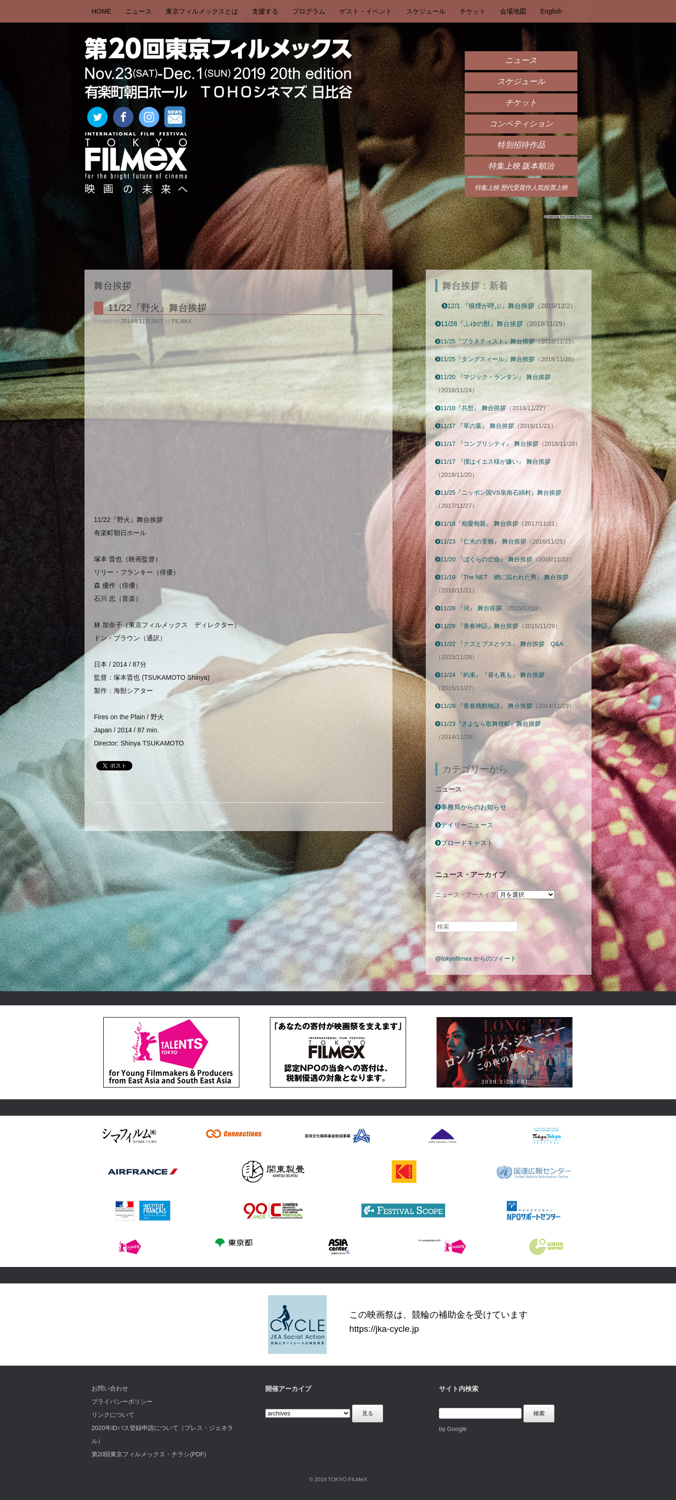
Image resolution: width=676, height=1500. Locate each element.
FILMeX (182, 321)
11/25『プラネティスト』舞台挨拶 (485, 341)
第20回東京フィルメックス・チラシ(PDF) (149, 1454)
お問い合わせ (110, 1388)
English (551, 11)
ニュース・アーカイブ (465, 894)
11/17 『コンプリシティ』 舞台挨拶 (486, 443)
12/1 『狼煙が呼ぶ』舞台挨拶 (488, 306)
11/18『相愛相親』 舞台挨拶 (476, 523)
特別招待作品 (521, 144)
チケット (473, 11)
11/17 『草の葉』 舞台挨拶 (474, 425)
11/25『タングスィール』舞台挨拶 (485, 359)
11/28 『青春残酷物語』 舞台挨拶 (483, 705)
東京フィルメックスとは (202, 11)
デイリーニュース (464, 825)
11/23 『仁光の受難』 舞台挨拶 (480, 541)
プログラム (308, 11)
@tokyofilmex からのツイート (475, 958)
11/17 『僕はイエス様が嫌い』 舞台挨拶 (493, 461)
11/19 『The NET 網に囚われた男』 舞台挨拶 (502, 577)
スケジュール (426, 11)
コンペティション (521, 123)
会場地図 (513, 11)
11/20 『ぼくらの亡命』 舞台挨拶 (483, 559)
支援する (265, 11)
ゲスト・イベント (365, 11)
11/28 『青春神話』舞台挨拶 (476, 626)
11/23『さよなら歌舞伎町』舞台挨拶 (488, 723)
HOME (101, 11)
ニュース (138, 11)
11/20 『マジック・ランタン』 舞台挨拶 (493, 377)
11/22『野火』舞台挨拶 (157, 308)
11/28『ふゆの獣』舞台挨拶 (479, 323)
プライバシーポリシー (122, 1401)
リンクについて (113, 1414)
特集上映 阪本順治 (521, 166)
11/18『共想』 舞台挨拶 (470, 408)
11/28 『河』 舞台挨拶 (468, 608)
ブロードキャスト (464, 843)
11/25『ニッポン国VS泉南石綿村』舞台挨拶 (498, 492)
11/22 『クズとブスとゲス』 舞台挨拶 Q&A (499, 643)
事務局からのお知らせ (471, 807)
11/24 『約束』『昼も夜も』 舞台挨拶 (490, 674)
